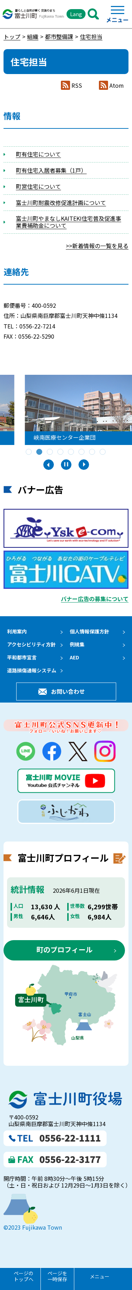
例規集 (77, 644)
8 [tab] (103, 452)
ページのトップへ (23, 1276)
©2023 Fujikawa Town (33, 1233)
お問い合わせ (68, 694)
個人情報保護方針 (89, 631)
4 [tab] (60, 452)
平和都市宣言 (22, 657)
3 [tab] (50, 452)
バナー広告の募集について (94, 598)
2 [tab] (39, 452)
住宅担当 (91, 36)
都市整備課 (59, 36)
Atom (116, 85)
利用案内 (17, 631)
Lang (76, 14)
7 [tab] (92, 452)
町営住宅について (38, 186)
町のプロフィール (64, 955)
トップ (12, 36)
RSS (76, 85)
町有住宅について (38, 154)
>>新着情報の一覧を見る (97, 245)
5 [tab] (71, 452)
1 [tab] (29, 452)
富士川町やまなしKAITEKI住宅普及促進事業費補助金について (68, 221)
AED (74, 657)
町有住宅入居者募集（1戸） (51, 170)
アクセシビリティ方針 (31, 644)
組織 (32, 36)
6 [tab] (82, 452)
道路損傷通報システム (31, 670)
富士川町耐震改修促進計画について (61, 202)
